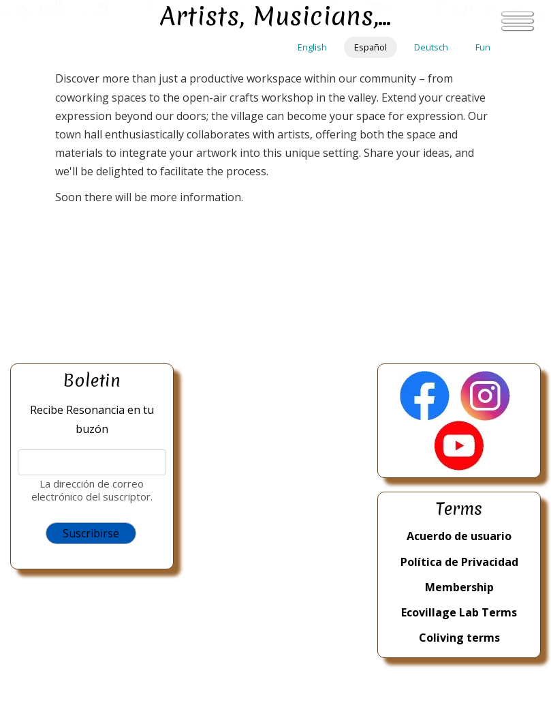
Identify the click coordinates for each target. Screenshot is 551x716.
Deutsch (431, 47)
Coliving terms (459, 637)
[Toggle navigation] (518, 21)
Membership (459, 587)
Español (370, 47)
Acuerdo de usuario (459, 535)
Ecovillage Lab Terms (459, 612)
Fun (482, 47)
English (312, 47)
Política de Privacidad (459, 561)
